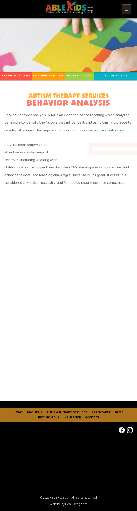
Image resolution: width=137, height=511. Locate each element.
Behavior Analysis (16, 74)
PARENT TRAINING (80, 74)
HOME (18, 418)
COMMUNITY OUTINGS (48, 74)
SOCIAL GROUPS (116, 74)
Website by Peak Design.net (68, 504)
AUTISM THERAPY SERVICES (67, 418)
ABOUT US (34, 418)
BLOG (119, 418)
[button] (126, 9)
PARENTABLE (101, 418)
